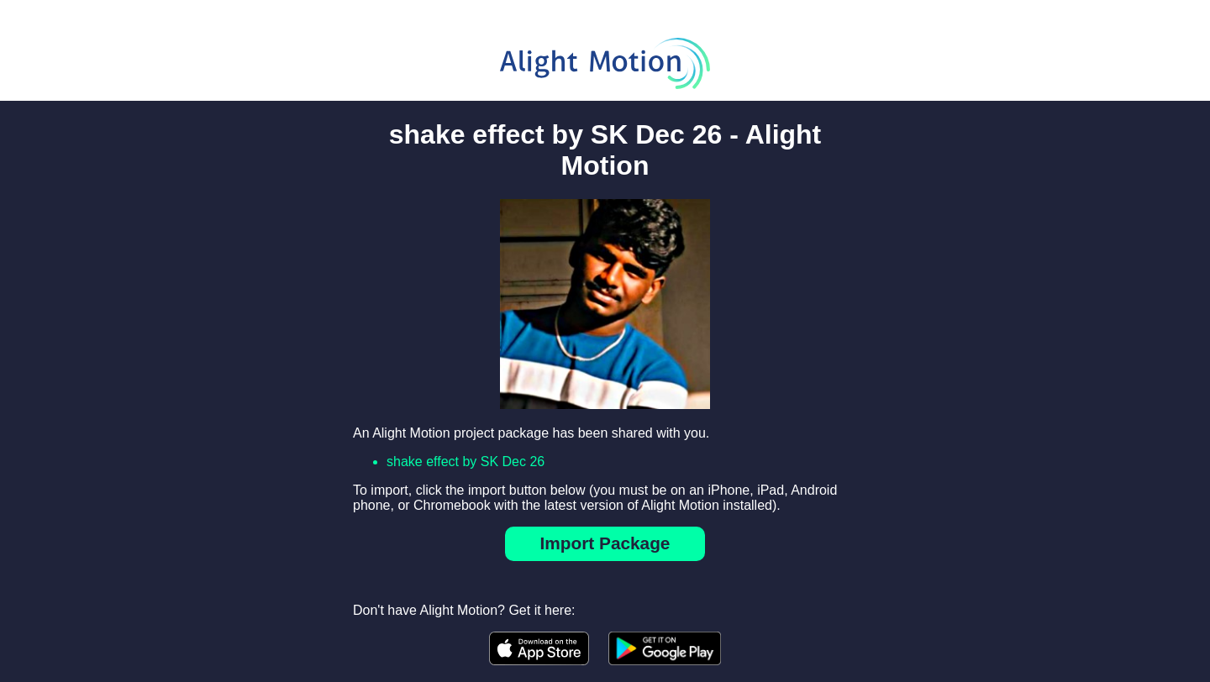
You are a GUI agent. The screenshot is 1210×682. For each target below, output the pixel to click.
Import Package (605, 543)
